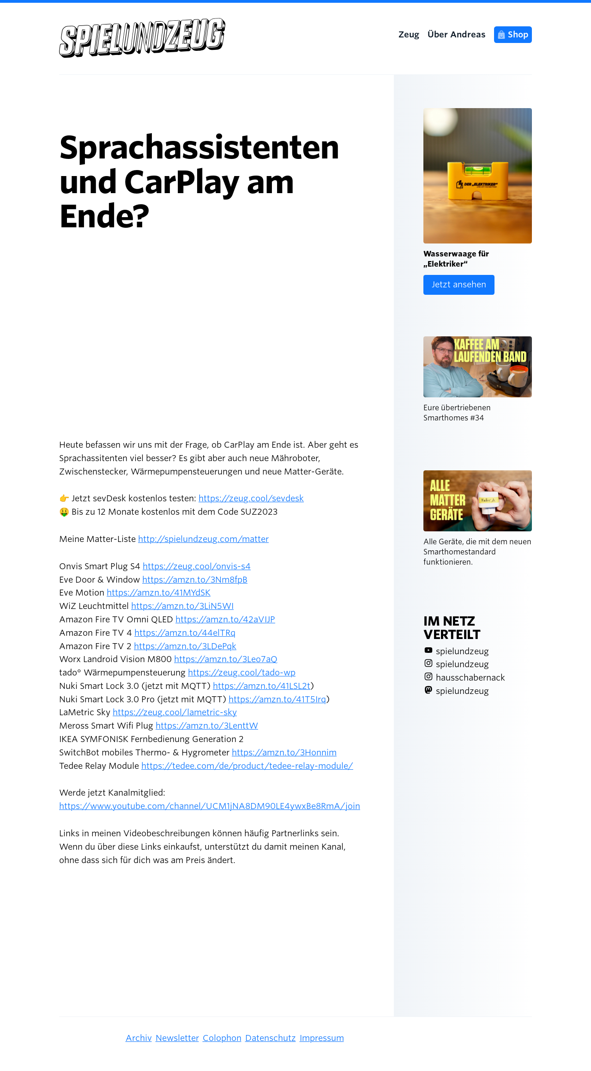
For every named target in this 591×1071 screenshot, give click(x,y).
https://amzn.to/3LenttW (207, 725)
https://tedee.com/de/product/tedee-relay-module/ (247, 766)
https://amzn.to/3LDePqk (185, 646)
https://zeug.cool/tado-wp (242, 672)
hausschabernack (470, 677)
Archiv (139, 1038)
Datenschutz (270, 1038)
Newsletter (177, 1038)
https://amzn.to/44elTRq (184, 633)
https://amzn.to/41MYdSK (159, 592)
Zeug (408, 34)
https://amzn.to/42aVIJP (225, 619)
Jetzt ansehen (459, 284)
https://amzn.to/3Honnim (284, 752)
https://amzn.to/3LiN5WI (182, 606)
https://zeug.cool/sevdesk (251, 498)
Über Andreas (457, 34)
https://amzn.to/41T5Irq (277, 699)
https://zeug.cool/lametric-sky (175, 712)
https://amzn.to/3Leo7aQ (225, 659)
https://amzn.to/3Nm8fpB (194, 579)
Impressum (322, 1038)
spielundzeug (462, 651)
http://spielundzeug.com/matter (203, 539)
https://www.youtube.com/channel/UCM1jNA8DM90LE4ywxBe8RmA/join (209, 806)
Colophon (222, 1038)
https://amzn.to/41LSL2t (261, 686)
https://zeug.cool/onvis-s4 (197, 566)
